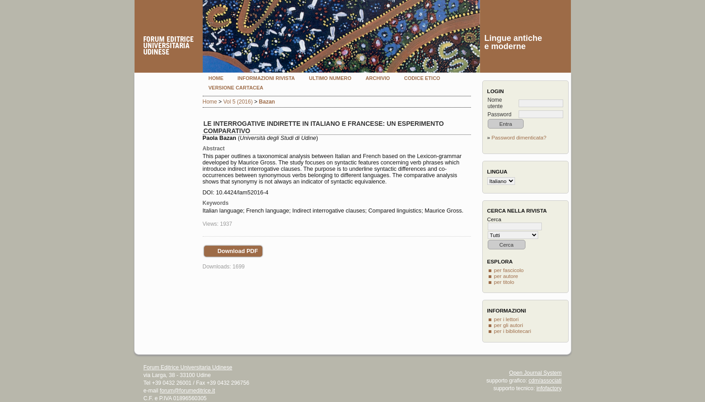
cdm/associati (545, 380)
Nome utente (495, 103)
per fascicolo (509, 270)
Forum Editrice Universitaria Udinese (188, 367)
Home (216, 78)
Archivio (377, 78)
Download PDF (238, 251)
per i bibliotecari (512, 331)
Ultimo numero (330, 78)
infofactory (548, 388)
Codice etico (422, 78)
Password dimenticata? (518, 137)
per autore (506, 276)
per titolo (504, 282)
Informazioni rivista (266, 78)
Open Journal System (535, 373)
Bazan (267, 102)
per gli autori (508, 325)
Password (500, 114)
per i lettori (506, 319)
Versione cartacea (236, 87)
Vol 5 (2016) (238, 102)
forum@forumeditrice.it (187, 390)
